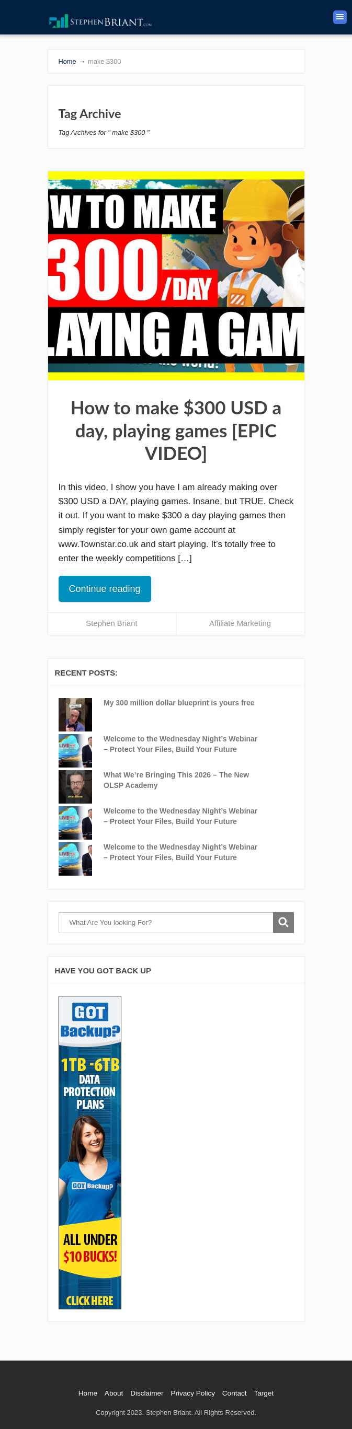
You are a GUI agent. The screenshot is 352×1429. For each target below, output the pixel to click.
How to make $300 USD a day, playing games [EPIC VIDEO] (176, 430)
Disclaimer (146, 1393)
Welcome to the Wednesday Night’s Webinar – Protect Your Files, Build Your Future (180, 744)
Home (87, 1393)
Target (264, 1393)
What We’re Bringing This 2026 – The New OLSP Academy (176, 780)
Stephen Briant (111, 623)
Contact (234, 1393)
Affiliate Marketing (240, 623)
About (114, 1393)
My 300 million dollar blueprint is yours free (179, 703)
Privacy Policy (193, 1393)
